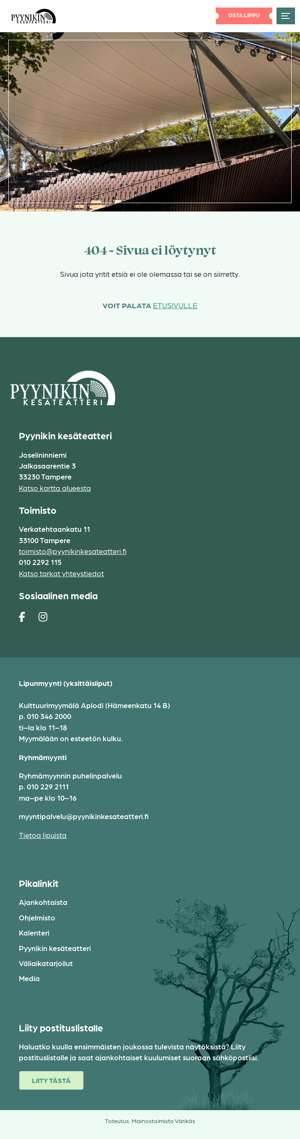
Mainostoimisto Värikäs (163, 1120)
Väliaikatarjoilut (46, 963)
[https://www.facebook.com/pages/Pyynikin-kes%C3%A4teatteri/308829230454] (22, 616)
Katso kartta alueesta (55, 487)
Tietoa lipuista (43, 834)
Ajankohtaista (43, 901)
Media (29, 978)
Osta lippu (244, 15)
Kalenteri (34, 932)
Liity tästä (51, 1080)
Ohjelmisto (37, 917)
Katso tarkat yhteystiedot (61, 573)
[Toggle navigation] (286, 16)
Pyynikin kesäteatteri (55, 947)
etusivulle (175, 305)
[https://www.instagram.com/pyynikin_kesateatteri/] (43, 616)
